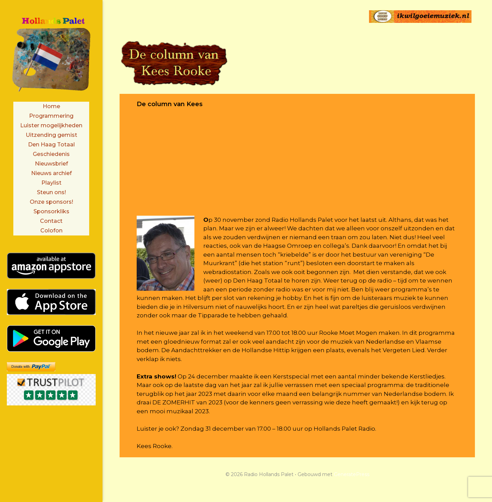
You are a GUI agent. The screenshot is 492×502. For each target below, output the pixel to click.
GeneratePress (351, 474)
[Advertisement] (297, 168)
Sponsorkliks (51, 211)
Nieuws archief (51, 173)
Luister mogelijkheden (51, 125)
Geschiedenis (51, 154)
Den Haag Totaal (51, 144)
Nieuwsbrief (51, 163)
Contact (51, 221)
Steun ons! (51, 192)
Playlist (51, 183)
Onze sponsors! (51, 202)
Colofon (51, 230)
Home (51, 106)
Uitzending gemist (51, 135)
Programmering (51, 116)
